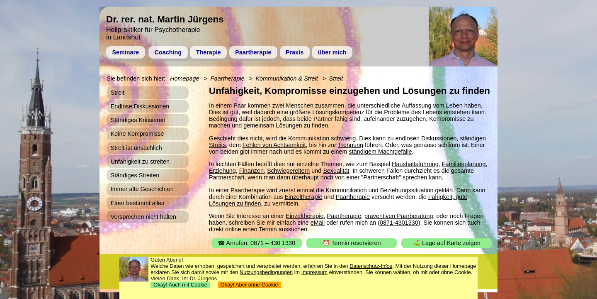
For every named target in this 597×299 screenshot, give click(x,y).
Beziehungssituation (407, 190)
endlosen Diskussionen (426, 138)
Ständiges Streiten (135, 175)
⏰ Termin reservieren (352, 243)
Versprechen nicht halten (143, 216)
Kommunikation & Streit (286, 78)
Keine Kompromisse (137, 133)
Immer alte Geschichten (142, 189)
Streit (336, 78)
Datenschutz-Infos (370, 266)
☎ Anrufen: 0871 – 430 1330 (256, 243)
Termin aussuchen (283, 229)
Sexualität (336, 170)
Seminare (125, 52)
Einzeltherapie (303, 197)
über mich (332, 52)
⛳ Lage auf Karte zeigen (447, 243)
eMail (318, 222)
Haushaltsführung (415, 164)
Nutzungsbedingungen (266, 272)
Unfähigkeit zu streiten (140, 161)
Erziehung (222, 170)
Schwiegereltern (288, 170)
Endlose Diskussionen (140, 106)
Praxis (294, 52)
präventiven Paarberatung (398, 216)
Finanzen (251, 170)
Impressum (314, 272)
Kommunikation (346, 190)
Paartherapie (253, 52)
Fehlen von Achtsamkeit (274, 145)
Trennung (350, 145)
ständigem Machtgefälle (380, 151)
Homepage (184, 78)
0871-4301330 (399, 222)
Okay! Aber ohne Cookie (249, 285)
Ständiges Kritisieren (138, 120)
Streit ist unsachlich (136, 148)
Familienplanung (464, 164)
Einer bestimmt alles (138, 203)
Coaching (168, 52)
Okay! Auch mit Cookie (180, 285)
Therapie (208, 52)
